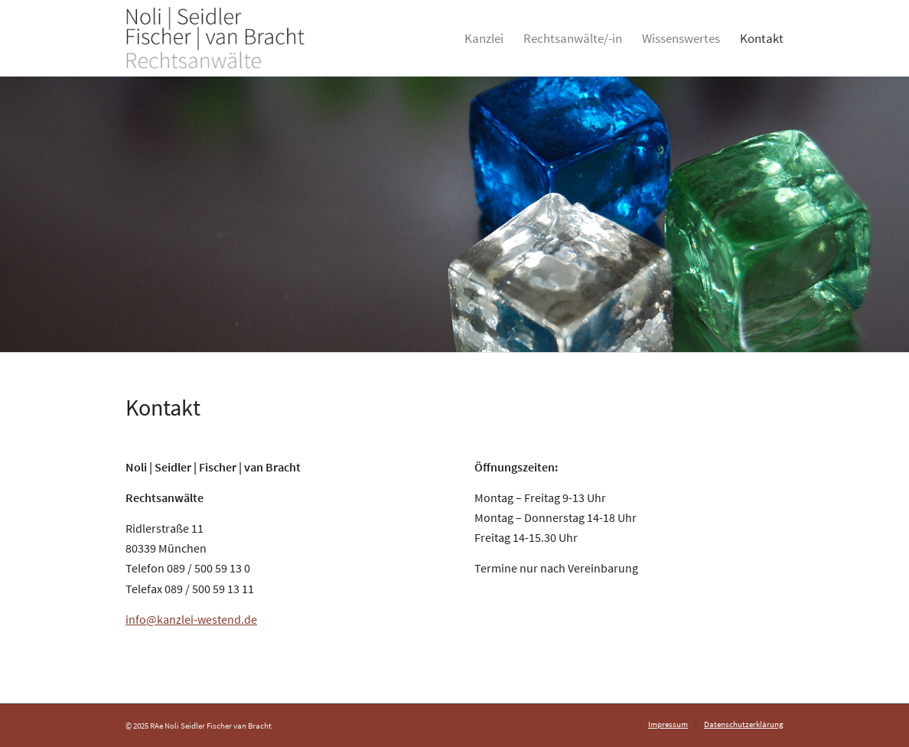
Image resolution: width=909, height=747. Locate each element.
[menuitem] (483, 38)
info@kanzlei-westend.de (191, 619)
